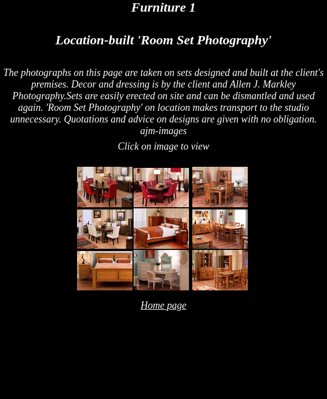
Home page (163, 305)
